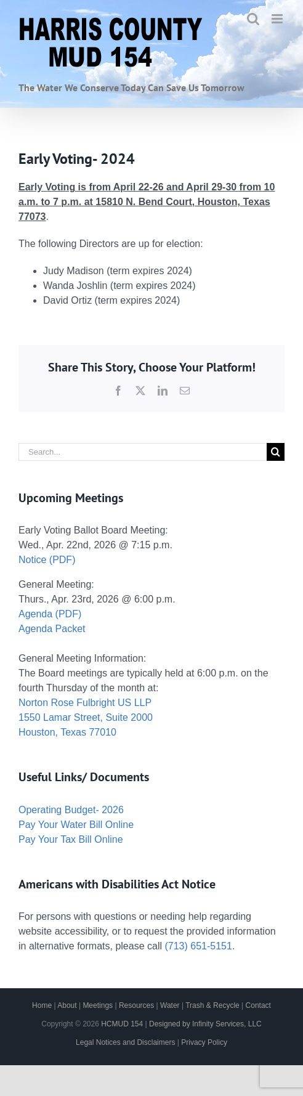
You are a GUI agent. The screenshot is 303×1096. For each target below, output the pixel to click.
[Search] (276, 452)
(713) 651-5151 (198, 946)
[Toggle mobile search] (253, 18)
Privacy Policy (204, 1042)
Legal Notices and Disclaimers (125, 1042)
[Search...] (142, 452)
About (66, 1005)
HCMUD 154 (122, 1024)
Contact (258, 1005)
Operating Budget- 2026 (71, 810)
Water (170, 1005)
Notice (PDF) (46, 559)
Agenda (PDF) (49, 614)
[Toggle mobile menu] (278, 18)
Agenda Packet (52, 628)
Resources (136, 1005)
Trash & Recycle (212, 1005)
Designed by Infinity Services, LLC (205, 1024)
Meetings (98, 1005)
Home (42, 1005)
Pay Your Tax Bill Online (70, 839)
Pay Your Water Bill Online (76, 824)
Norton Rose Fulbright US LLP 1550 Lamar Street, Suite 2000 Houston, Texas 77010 (85, 717)
